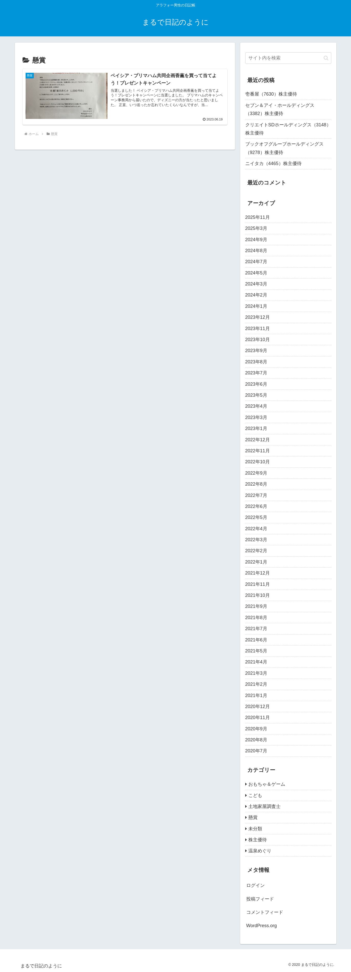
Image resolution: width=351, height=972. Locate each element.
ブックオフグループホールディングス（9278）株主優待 (284, 148)
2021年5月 (256, 650)
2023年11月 (257, 328)
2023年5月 (256, 395)
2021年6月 (256, 639)
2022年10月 (257, 461)
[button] (326, 58)
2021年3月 (256, 673)
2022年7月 (256, 495)
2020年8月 (256, 739)
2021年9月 (256, 606)
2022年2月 (256, 550)
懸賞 (253, 817)
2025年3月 (256, 228)
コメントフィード (264, 912)
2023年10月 (257, 339)
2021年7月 (256, 628)
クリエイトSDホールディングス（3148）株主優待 (288, 129)
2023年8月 (256, 361)
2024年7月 (256, 261)
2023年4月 (256, 406)
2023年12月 (257, 317)
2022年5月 (256, 517)
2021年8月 (256, 617)
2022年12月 (257, 439)
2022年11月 (257, 450)
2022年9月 (256, 473)
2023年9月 (256, 350)
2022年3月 (256, 539)
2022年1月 (256, 562)
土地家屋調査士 (264, 806)
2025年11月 (257, 217)
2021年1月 (256, 695)
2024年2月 (256, 295)
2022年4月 (256, 528)
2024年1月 (256, 306)
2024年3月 (256, 284)
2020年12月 (257, 706)
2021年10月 (257, 595)
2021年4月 (256, 661)
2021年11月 (257, 584)
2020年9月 (256, 728)
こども (255, 795)
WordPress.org (261, 925)
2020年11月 (257, 717)
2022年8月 (256, 484)
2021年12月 (257, 573)
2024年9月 (256, 239)
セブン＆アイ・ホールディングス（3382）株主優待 (279, 109)
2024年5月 (256, 272)
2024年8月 (256, 250)
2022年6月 (256, 506)
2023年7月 (256, 372)
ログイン (255, 885)
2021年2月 (256, 684)
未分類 (255, 828)
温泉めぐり (259, 850)
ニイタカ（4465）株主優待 (273, 163)
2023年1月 (256, 428)
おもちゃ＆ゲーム (266, 784)
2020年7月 (256, 750)
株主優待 (257, 839)
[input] (288, 58)
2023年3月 (256, 417)
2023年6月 (256, 384)
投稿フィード (260, 899)
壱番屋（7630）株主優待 (271, 94)
